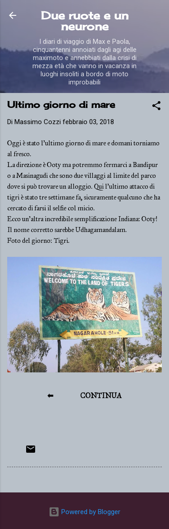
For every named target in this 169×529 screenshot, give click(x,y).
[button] (156, 107)
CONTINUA (101, 395)
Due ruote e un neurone (84, 21)
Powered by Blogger (84, 512)
